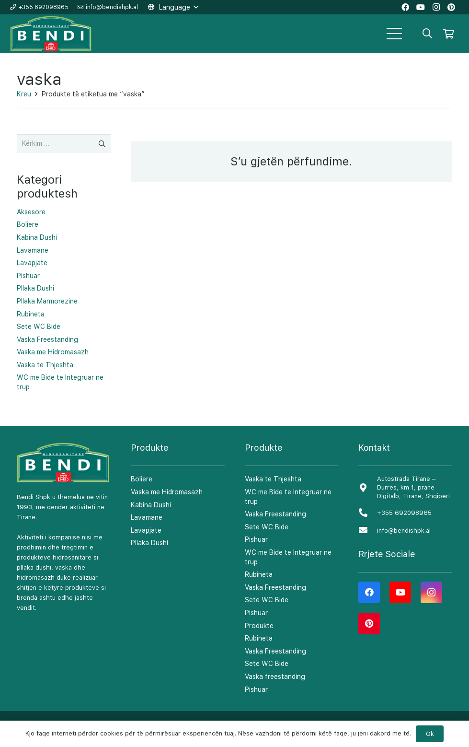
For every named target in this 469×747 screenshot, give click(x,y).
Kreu (24, 94)
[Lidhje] (51, 34)
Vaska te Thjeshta (45, 365)
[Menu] (394, 34)
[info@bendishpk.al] (367, 530)
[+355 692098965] (367, 513)
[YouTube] (400, 592)
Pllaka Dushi (35, 288)
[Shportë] (448, 33)
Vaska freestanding (275, 676)
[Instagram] (431, 592)
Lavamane (32, 250)
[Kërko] (427, 33)
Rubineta (31, 314)
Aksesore (31, 212)
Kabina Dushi (37, 237)
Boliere (27, 224)
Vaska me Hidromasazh (53, 352)
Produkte (259, 626)
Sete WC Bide (38, 326)
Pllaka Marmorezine (47, 301)
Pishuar (28, 276)
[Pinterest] (369, 623)
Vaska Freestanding (47, 339)
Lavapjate (32, 263)
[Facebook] (369, 592)
